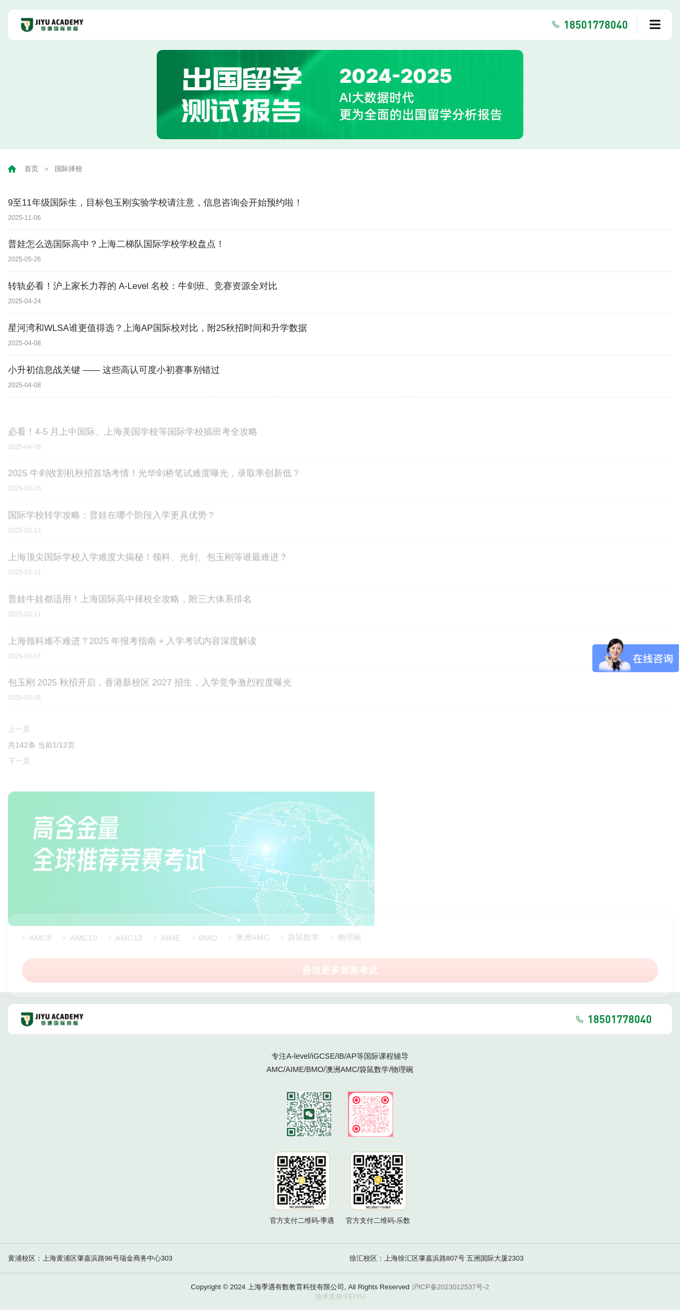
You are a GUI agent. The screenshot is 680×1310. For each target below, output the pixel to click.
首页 (31, 169)
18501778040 (596, 24)
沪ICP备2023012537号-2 (450, 1287)
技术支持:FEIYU (340, 1296)
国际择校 (68, 169)
